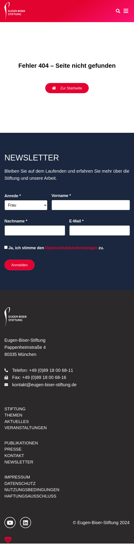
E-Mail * (76, 221)
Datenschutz (20, 487)
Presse (13, 451)
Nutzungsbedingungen (33, 493)
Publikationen (22, 444)
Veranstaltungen (26, 429)
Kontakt (14, 458)
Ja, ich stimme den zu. (56, 248)
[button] (8, 540)
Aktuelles (17, 422)
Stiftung (15, 409)
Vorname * (61, 196)
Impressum (17, 480)
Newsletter (19, 465)
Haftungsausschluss (31, 500)
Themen (13, 416)
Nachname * (15, 221)
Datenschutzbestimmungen (71, 248)
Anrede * (12, 196)
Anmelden (19, 265)
